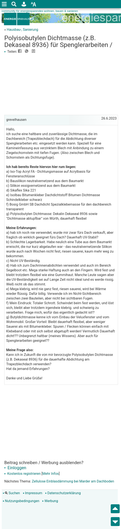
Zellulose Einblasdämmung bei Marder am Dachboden (73, 481)
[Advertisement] (61, 84)
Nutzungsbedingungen (21, 501)
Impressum (32, 493)
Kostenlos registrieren (22, 474)
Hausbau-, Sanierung (22, 30)
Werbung (50, 501)
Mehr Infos (50, 474)
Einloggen (15, 467)
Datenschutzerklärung (63, 493)
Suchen (11, 493)
